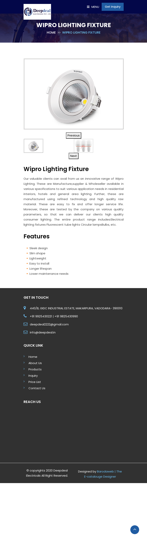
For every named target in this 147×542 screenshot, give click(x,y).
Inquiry (33, 376)
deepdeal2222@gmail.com (49, 324)
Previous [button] (74, 135)
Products (35, 369)
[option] (74, 93)
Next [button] (73, 156)
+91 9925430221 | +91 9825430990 (54, 316)
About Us (35, 363)
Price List (34, 382)
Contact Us (36, 388)
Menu (93, 7)
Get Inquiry (113, 7)
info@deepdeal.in (43, 332)
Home (51, 32)
